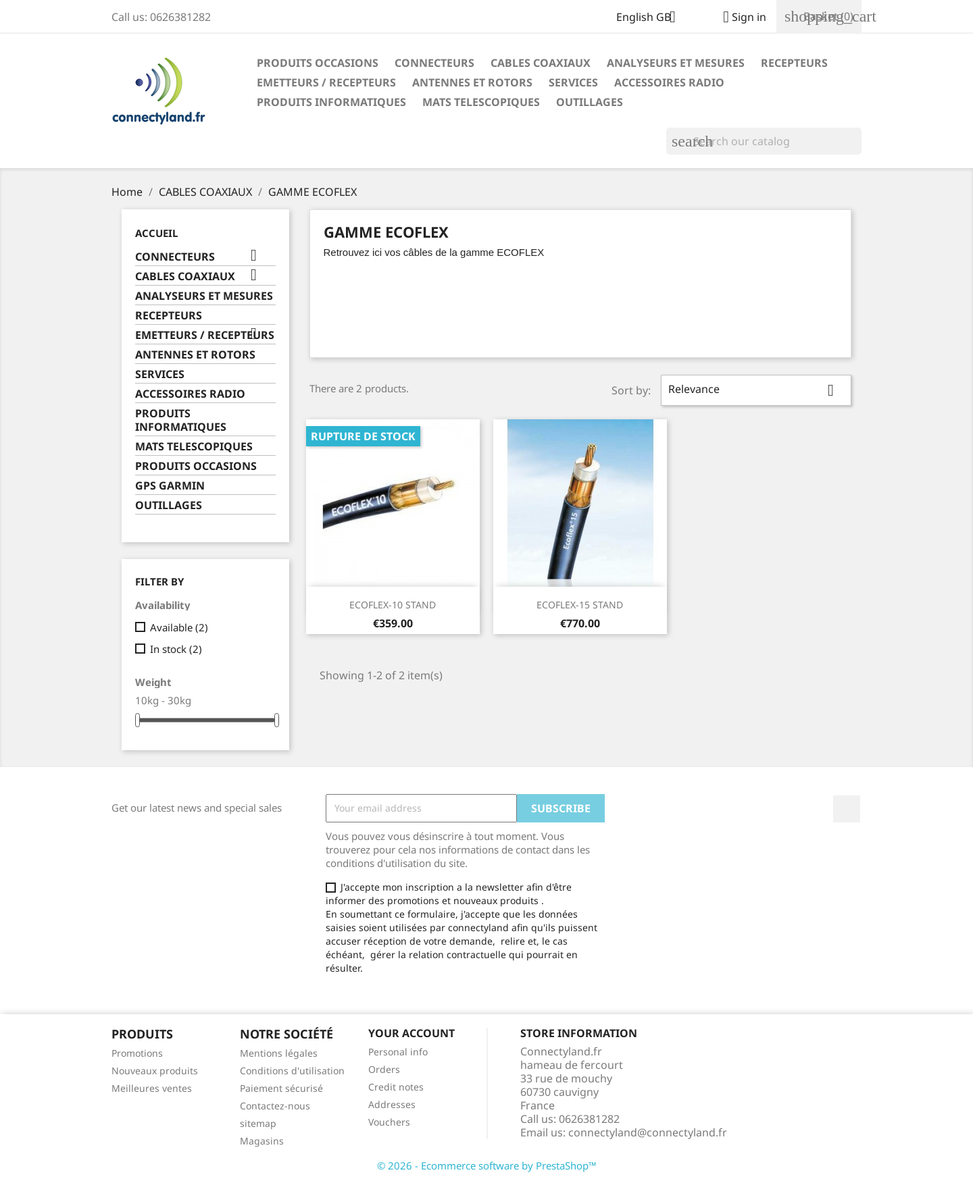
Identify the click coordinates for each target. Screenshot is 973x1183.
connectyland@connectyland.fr (647, 1132)
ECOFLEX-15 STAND (580, 604)
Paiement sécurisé (281, 1088)
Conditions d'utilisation (292, 1070)
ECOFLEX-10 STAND (392, 604)
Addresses (392, 1104)
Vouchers (389, 1121)
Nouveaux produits (154, 1070)
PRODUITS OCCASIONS (317, 62)
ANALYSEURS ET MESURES (676, 62)
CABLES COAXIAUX (541, 62)
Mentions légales (279, 1053)
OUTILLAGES (589, 102)
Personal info (398, 1051)
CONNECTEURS (434, 62)
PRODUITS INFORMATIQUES (331, 102)
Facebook (846, 808)
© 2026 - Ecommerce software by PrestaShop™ (487, 1165)
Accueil (156, 233)
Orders (384, 1069)
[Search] (764, 141)
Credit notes (396, 1086)
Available (179, 627)
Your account (411, 1033)
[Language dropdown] (651, 18)
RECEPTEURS (794, 62)
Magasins (262, 1140)
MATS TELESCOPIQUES (481, 102)
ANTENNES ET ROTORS (472, 82)
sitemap (258, 1123)
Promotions (137, 1053)
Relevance (756, 390)
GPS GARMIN (170, 486)
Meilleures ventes (151, 1088)
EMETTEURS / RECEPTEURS (326, 82)
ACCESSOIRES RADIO (669, 82)
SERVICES (573, 82)
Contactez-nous (275, 1105)
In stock (176, 649)
